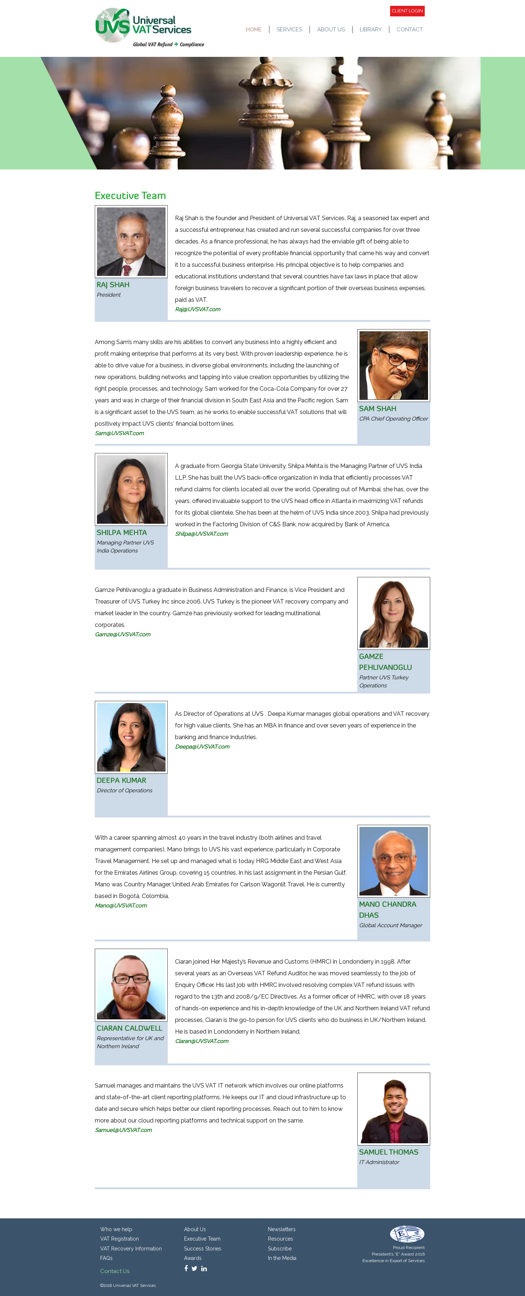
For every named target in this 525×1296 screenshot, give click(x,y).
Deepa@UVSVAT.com (202, 746)
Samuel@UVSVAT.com (123, 1130)
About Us (195, 1229)
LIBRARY (371, 29)
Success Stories (202, 1249)
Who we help (116, 1229)
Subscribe (280, 1249)
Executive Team (202, 1239)
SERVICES (289, 29)
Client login (407, 10)
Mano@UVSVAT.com (121, 905)
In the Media (282, 1258)
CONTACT (410, 29)
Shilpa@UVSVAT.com (201, 534)
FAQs (106, 1258)
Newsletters (282, 1229)
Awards (193, 1258)
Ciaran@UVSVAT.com (201, 1041)
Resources (280, 1239)
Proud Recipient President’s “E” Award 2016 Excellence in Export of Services (393, 1254)
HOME (254, 29)
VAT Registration (119, 1239)
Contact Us (114, 1271)
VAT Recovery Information (131, 1249)
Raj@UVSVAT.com (197, 309)
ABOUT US (331, 29)
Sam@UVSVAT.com (119, 433)
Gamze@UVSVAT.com (122, 634)
